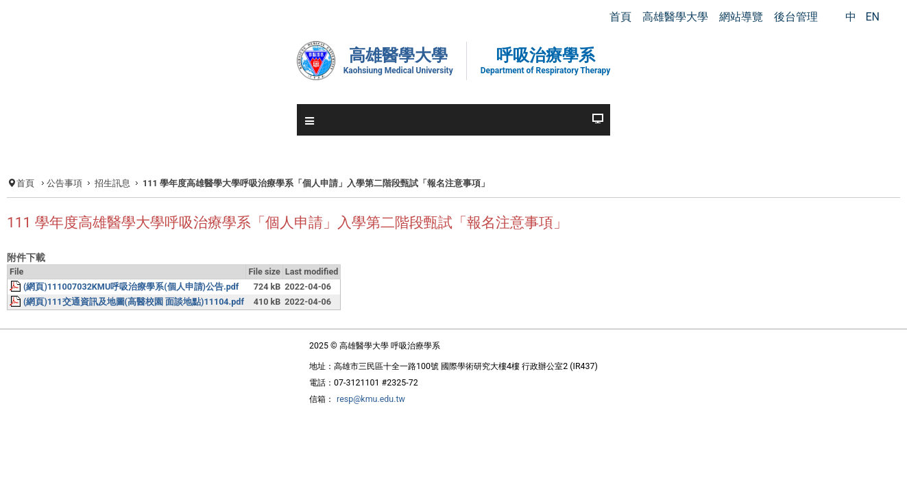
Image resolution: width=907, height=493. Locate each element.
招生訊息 (164, 184)
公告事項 (113, 184)
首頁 (72, 184)
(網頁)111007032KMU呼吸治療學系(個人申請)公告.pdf (188, 319)
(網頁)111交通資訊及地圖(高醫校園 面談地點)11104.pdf (190, 336)
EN (872, 16)
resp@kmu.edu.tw (356, 436)
